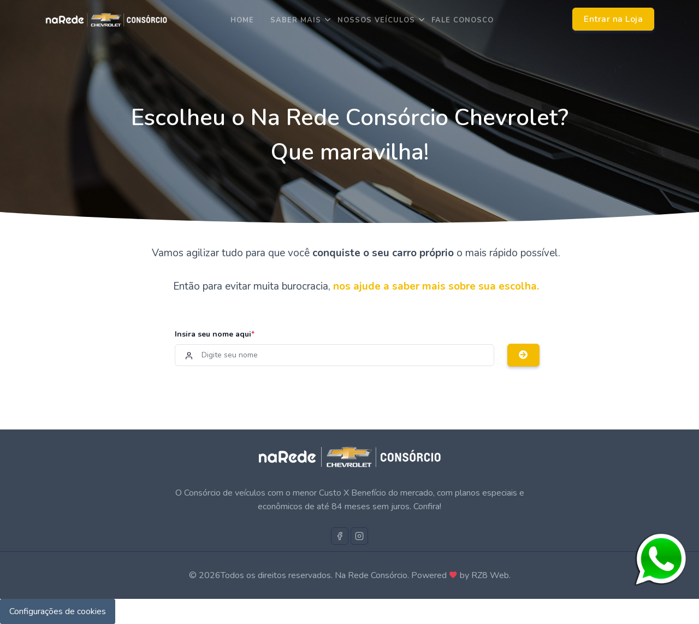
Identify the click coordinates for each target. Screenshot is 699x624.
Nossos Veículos (376, 20)
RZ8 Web (490, 575)
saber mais (295, 20)
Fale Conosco (462, 20)
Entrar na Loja (613, 19)
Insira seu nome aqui (214, 334)
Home (242, 20)
